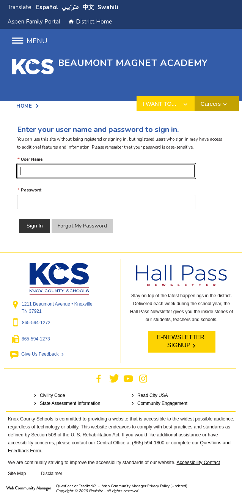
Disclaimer (51, 473)
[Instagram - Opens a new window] (143, 378)
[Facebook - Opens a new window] (98, 378)
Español (47, 7)
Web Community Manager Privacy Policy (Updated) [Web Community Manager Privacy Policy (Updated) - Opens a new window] (144, 486)
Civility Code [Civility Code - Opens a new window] (52, 395)
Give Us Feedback (40, 354)
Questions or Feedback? (76, 486)
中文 (88, 7)
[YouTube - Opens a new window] (128, 378)
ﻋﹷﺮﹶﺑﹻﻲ (70, 7)
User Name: (30, 159)
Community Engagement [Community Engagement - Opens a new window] (162, 403)
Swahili (107, 7)
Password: (29, 190)
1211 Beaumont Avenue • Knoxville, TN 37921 (58, 307)
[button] (29, 41)
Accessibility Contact (198, 462)
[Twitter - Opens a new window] (114, 378)
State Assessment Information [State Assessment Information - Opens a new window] (70, 403)
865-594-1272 (36, 322)
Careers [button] (211, 103)
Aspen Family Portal (34, 21)
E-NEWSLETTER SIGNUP (180, 341)
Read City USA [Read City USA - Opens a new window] (152, 395)
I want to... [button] (159, 103)
